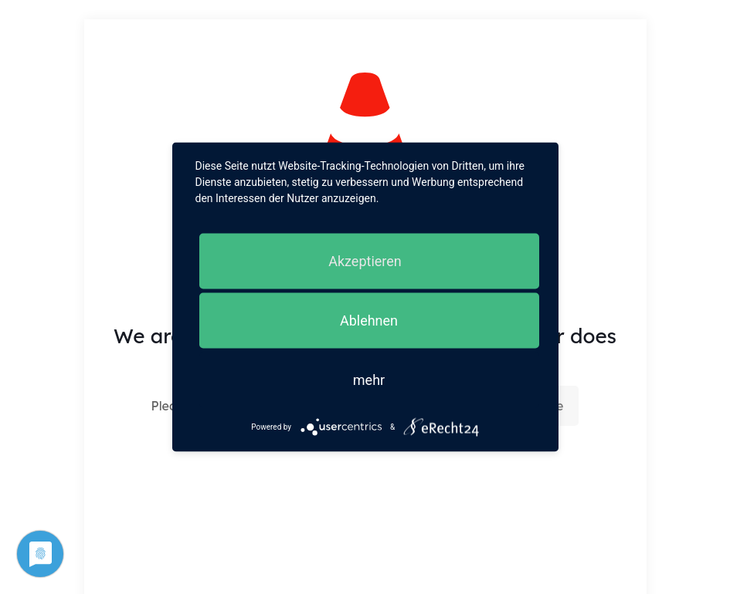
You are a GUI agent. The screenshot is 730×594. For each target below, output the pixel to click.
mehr (369, 380)
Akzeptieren (365, 261)
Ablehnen (369, 320)
